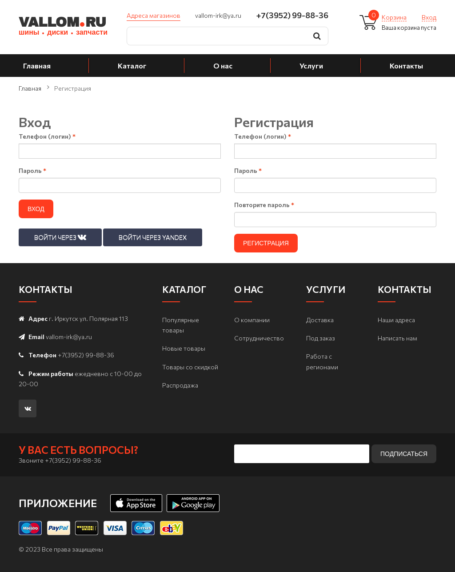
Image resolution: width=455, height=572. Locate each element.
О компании (252, 320)
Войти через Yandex (153, 237)
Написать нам (397, 338)
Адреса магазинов (153, 15)
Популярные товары (180, 325)
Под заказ (320, 338)
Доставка (320, 320)
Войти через (60, 237)
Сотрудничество (259, 338)
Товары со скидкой (190, 367)
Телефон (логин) (47, 136)
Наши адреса (396, 320)
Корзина (394, 17)
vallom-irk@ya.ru (218, 15)
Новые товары (183, 348)
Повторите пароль (264, 204)
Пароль (32, 170)
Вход (429, 17)
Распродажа (180, 385)
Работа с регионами (322, 361)
